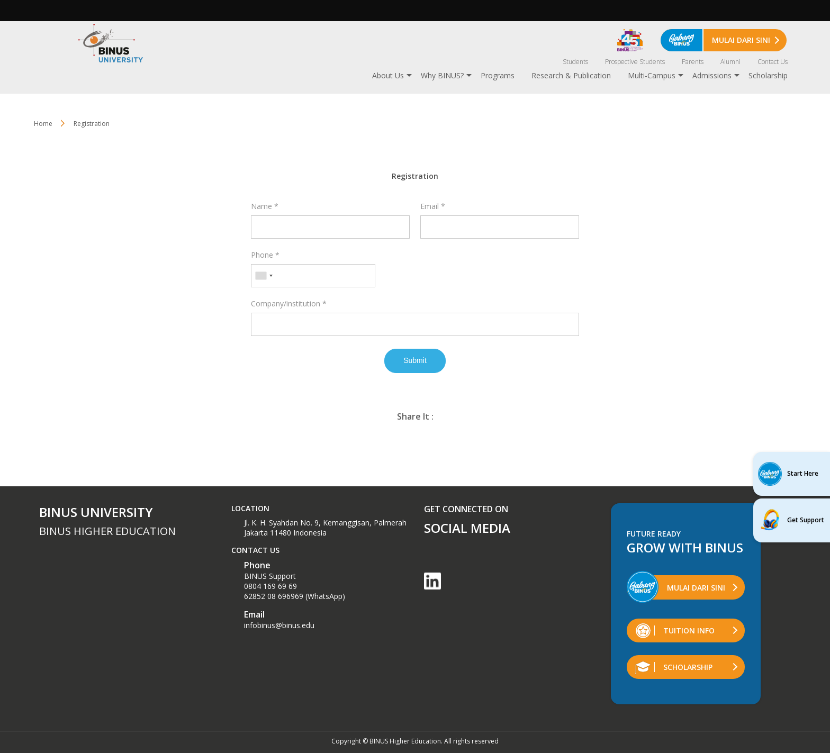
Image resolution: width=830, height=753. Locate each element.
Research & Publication (571, 75)
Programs (498, 75)
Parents (692, 61)
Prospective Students (635, 61)
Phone (265, 255)
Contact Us (772, 61)
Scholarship (768, 75)
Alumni (730, 61)
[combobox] (263, 276)
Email (432, 206)
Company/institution (289, 303)
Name (264, 206)
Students (575, 61)
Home (43, 123)
